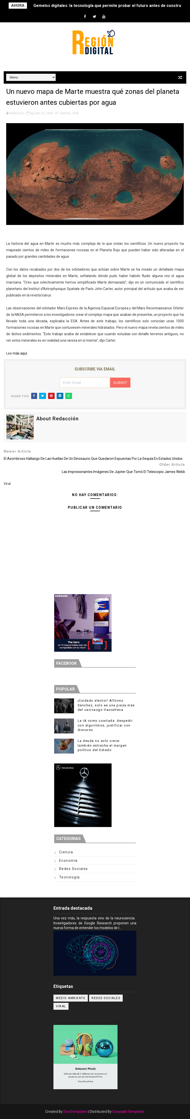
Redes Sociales (73, 869)
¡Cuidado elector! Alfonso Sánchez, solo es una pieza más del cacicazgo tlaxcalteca (106, 705)
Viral (75, 113)
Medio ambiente (70, 998)
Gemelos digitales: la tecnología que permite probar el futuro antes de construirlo (110, 5)
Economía (68, 861)
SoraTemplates (75, 1112)
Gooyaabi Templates (128, 1112)
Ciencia (65, 113)
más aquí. (20, 353)
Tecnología (69, 877)
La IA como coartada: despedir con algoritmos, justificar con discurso (105, 725)
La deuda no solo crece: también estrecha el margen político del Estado (102, 745)
